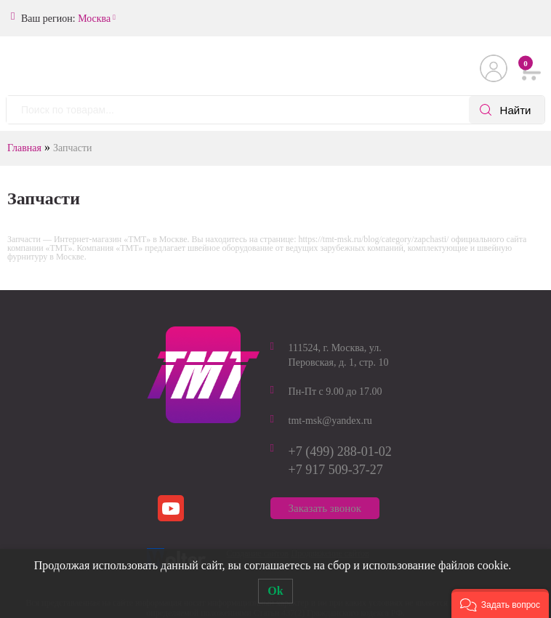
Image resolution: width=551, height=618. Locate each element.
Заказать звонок (325, 508)
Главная (24, 148)
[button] (500, 603)
